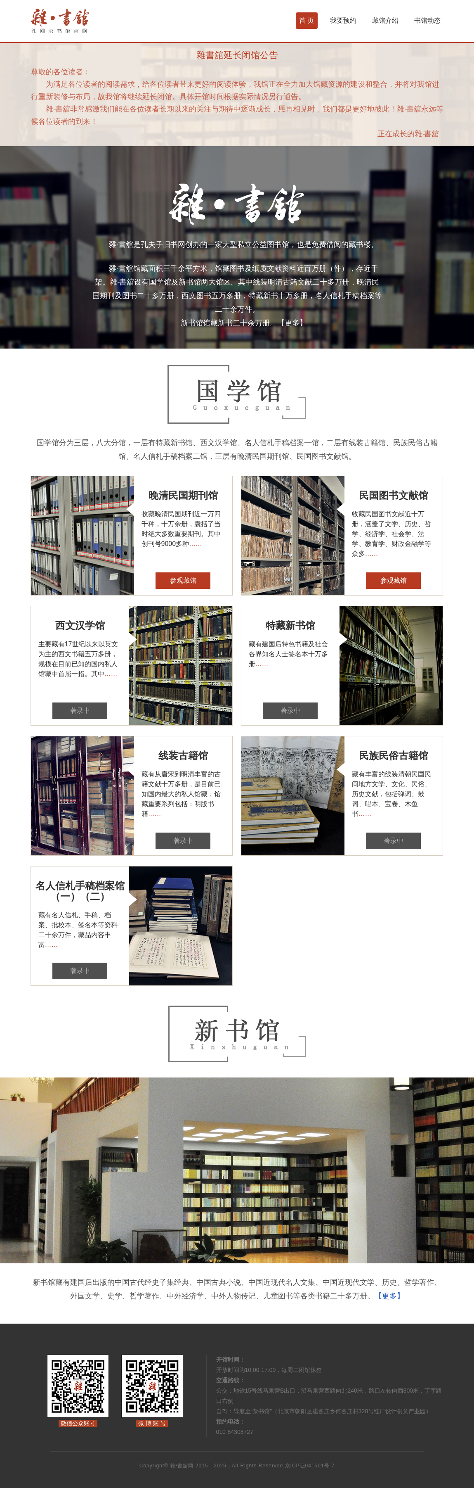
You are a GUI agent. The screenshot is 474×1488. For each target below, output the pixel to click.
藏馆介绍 (385, 20)
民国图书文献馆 (393, 495)
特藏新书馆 (290, 625)
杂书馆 (82, 21)
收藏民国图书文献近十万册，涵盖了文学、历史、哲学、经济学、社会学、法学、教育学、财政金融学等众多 (391, 533)
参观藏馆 (183, 580)
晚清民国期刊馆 (183, 495)
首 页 (306, 20)
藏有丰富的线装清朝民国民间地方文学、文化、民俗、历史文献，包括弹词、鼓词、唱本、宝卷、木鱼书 (391, 794)
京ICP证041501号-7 (310, 1466)
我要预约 (343, 20)
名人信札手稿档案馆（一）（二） (80, 891)
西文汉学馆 (80, 625)
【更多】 (292, 323)
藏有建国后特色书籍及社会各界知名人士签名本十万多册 (288, 654)
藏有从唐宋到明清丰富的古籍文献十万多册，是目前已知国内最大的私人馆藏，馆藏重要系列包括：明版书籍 (181, 794)
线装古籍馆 (183, 755)
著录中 (80, 710)
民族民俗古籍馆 (393, 755)
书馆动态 (427, 20)
